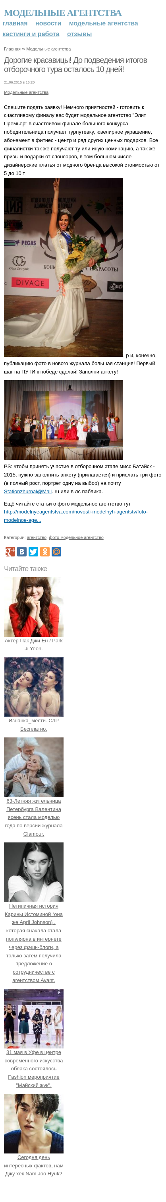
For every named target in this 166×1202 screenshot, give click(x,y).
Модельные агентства (63, 13)
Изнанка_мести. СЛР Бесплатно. (34, 720)
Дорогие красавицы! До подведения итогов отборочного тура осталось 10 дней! (75, 65)
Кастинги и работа (31, 34)
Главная (15, 23)
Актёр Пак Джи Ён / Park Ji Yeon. (34, 640)
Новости (48, 23)
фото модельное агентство (76, 537)
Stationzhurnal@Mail (28, 491)
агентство (36, 537)
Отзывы (79, 34)
